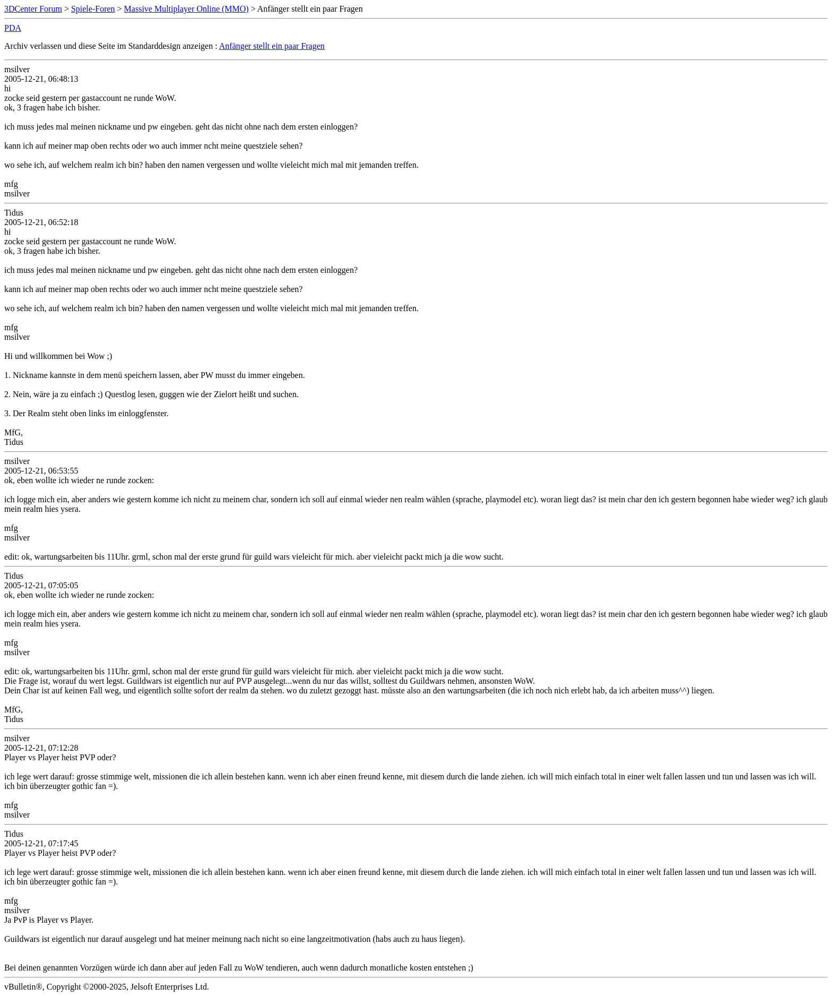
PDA (12, 27)
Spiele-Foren (93, 8)
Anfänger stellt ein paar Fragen (272, 45)
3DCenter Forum (33, 8)
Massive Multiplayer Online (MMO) (186, 8)
